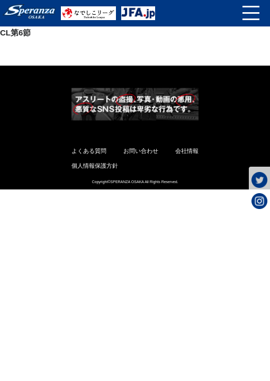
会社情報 (187, 151)
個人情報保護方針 (94, 165)
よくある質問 (88, 151)
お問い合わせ (140, 151)
